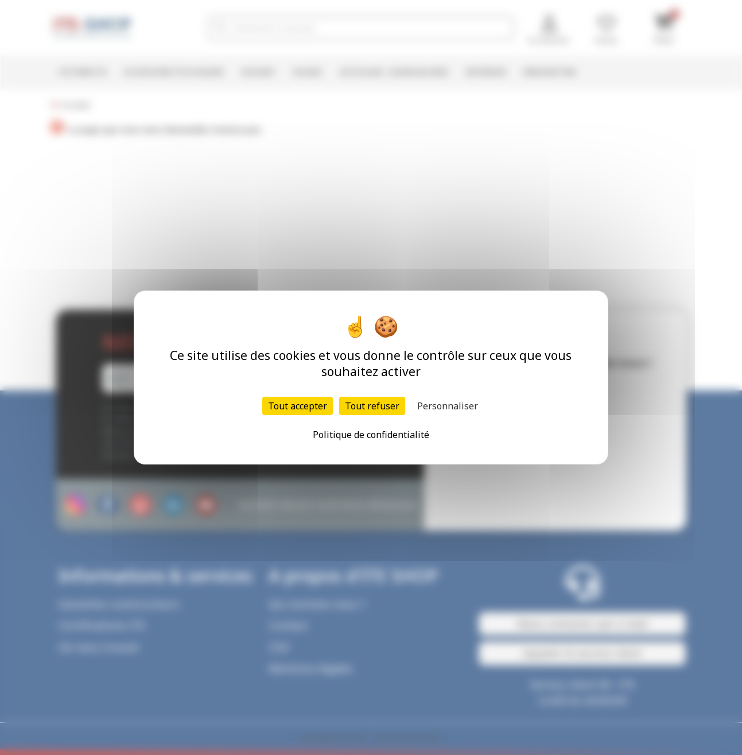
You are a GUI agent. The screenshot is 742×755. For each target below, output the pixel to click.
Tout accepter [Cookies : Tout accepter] (297, 406)
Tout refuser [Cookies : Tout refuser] (372, 406)
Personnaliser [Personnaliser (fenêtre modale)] (447, 406)
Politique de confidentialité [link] (371, 434)
